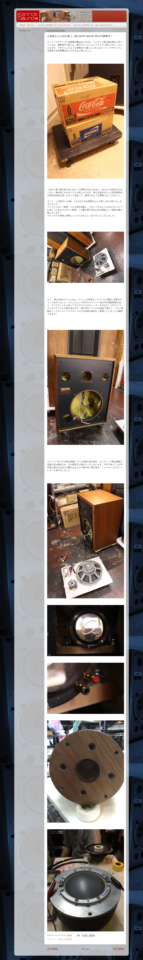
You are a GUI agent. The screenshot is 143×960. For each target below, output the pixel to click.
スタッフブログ (65, 939)
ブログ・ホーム (26, 25)
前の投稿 (118, 948)
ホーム (86, 948)
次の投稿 (52, 948)
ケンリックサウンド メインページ (54, 25)
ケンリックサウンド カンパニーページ (93, 25)
